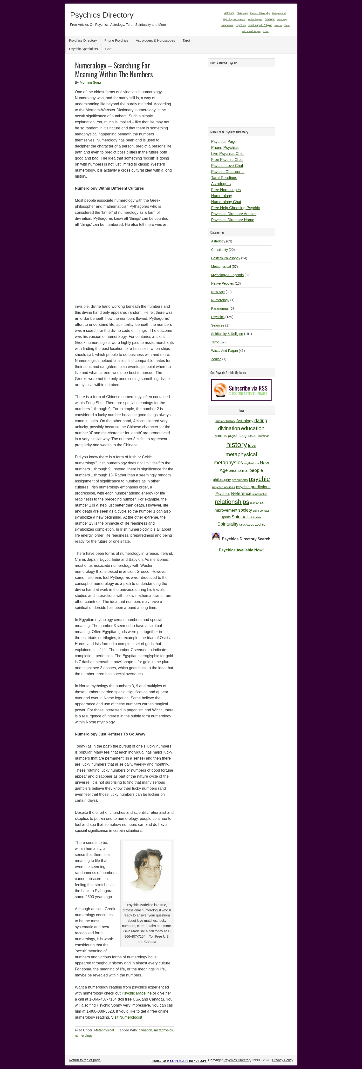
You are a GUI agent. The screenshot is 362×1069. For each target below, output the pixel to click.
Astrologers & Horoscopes (155, 40)
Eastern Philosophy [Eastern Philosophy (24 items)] (260, 13)
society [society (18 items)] (245, 510)
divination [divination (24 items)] (229, 428)
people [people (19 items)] (256, 470)
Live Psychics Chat (227, 154)
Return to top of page (85, 1060)
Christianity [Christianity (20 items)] (242, 13)
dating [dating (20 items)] (260, 420)
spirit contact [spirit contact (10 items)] (261, 510)
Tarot (186, 40)
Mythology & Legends (227, 275)
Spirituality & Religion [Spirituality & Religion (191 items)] (260, 25)
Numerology (221, 196)
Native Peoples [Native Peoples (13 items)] (255, 19)
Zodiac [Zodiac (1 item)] (266, 31)
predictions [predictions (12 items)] (240, 480)
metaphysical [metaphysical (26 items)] (241, 454)
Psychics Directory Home (232, 220)
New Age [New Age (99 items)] (270, 19)
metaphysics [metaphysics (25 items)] (228, 463)
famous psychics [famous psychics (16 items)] (228, 435)
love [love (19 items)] (252, 445)
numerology (84, 1035)
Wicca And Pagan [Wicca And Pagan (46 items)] (251, 31)
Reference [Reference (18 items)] (241, 493)
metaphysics (163, 1030)
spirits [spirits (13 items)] (226, 517)
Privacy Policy (282, 1060)
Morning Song (90, 82)
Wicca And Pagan (224, 351)
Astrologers (221, 184)
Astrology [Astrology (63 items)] (229, 13)
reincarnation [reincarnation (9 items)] (260, 494)
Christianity (219, 250)
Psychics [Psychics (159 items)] (241, 25)
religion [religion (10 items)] (254, 502)
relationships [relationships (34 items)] (232, 501)
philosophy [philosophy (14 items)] (222, 480)
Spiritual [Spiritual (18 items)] (239, 516)
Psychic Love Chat (227, 166)
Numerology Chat (226, 202)
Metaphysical (104, 1030)
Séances (217, 325)
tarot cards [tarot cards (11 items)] (246, 524)
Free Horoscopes (226, 190)
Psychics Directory (102, 15)
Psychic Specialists (83, 49)
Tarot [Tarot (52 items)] (287, 25)
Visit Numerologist (126, 1017)
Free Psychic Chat (227, 160)
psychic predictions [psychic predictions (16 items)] (253, 487)
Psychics (218, 317)
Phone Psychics (116, 40)
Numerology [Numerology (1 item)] (282, 19)
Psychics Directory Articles (234, 214)
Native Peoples (222, 283)
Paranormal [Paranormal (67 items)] (227, 25)
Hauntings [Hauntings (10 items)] (263, 435)
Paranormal (220, 308)
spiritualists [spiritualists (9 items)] (254, 517)
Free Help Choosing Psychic (235, 208)
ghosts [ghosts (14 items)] (250, 436)
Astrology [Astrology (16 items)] (244, 421)
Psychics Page (224, 142)
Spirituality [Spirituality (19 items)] (227, 524)
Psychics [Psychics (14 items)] (222, 494)
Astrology (218, 241)
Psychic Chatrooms (228, 172)
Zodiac (216, 359)
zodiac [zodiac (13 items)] (260, 524)
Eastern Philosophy (225, 258)
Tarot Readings (224, 178)
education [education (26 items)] (252, 428)
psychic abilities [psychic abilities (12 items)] (223, 487)
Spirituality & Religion (227, 334)
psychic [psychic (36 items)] (259, 478)
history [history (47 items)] (236, 444)
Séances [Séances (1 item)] (278, 25)
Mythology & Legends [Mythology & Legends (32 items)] (234, 19)
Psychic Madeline (137, 993)
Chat (109, 49)
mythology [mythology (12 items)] (251, 463)
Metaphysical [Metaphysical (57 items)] (279, 13)
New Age (218, 292)
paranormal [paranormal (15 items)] (238, 470)
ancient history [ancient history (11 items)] (225, 421)
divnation (145, 1030)
